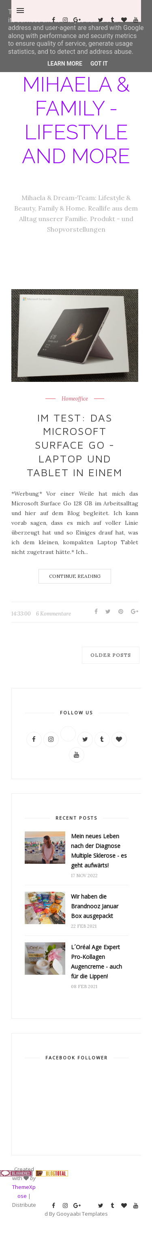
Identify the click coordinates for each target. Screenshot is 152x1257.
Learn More (64, 63)
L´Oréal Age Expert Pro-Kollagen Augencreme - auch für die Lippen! (96, 961)
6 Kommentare (53, 613)
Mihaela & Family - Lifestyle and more (76, 120)
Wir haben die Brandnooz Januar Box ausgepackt (94, 906)
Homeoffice (75, 399)
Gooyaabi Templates (82, 1213)
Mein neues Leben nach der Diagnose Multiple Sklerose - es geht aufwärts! (99, 850)
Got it (99, 63)
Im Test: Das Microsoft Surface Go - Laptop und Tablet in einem (74, 444)
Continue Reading (75, 576)
